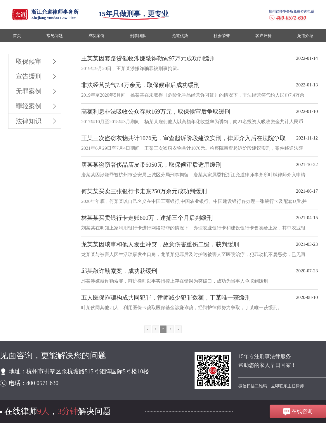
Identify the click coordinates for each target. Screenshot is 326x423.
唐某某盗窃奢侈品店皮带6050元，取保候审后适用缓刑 (151, 164)
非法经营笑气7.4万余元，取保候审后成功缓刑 (140, 85)
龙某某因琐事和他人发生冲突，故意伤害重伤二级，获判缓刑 (160, 244)
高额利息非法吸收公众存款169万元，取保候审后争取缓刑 (155, 111)
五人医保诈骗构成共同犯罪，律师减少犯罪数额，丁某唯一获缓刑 (166, 297)
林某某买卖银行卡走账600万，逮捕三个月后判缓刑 (147, 218)
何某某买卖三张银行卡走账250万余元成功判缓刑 (144, 191)
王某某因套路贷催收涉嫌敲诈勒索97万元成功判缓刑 (148, 58)
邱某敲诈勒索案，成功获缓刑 (119, 271)
